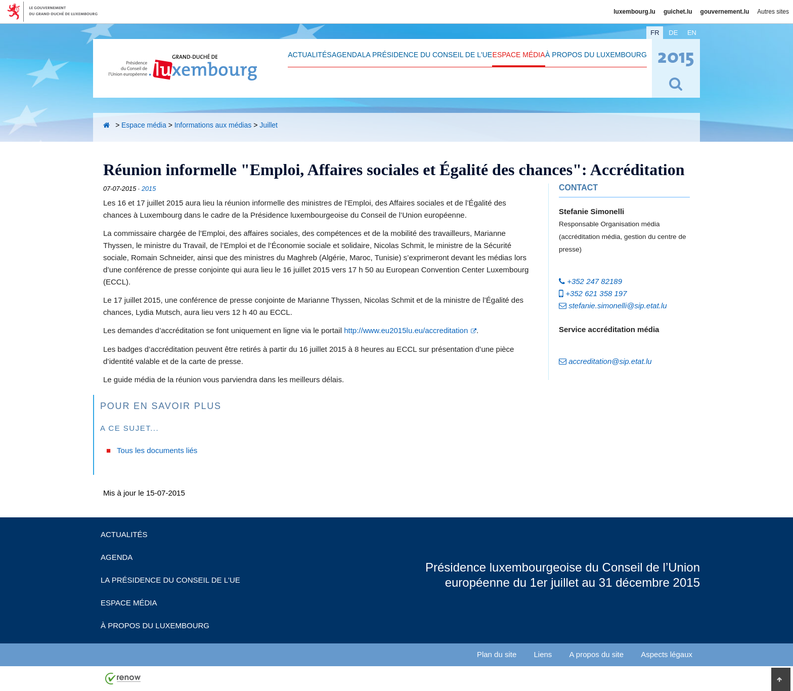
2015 (149, 188)
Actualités (309, 55)
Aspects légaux (666, 654)
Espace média (519, 55)
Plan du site (496, 654)
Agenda (347, 55)
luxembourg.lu (634, 11)
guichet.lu (678, 11)
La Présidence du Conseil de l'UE (427, 55)
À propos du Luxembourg (596, 55)
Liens (543, 654)
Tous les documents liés (157, 450)
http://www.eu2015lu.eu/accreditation (406, 330)
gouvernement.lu (725, 11)
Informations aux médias (213, 125)
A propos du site (596, 654)
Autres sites (773, 11)
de (673, 32)
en (691, 32)
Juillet (268, 125)
